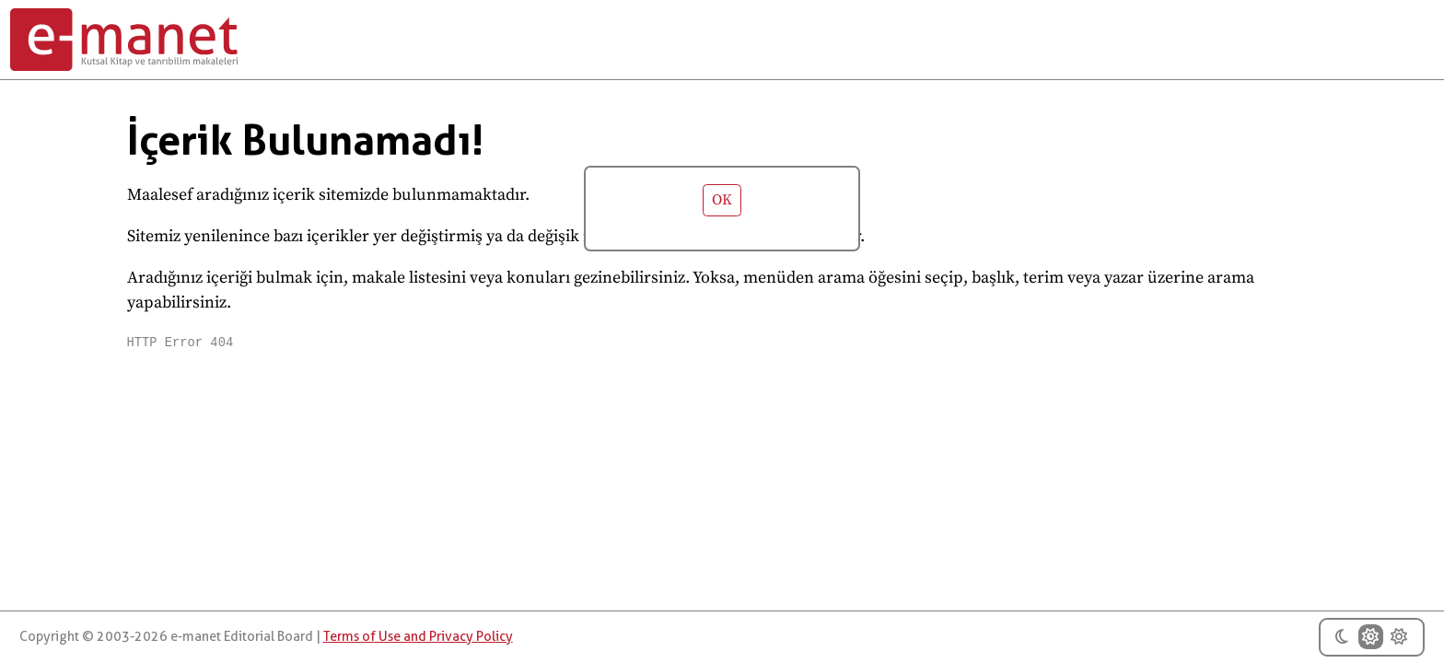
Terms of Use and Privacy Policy (418, 637)
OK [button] (722, 200)
